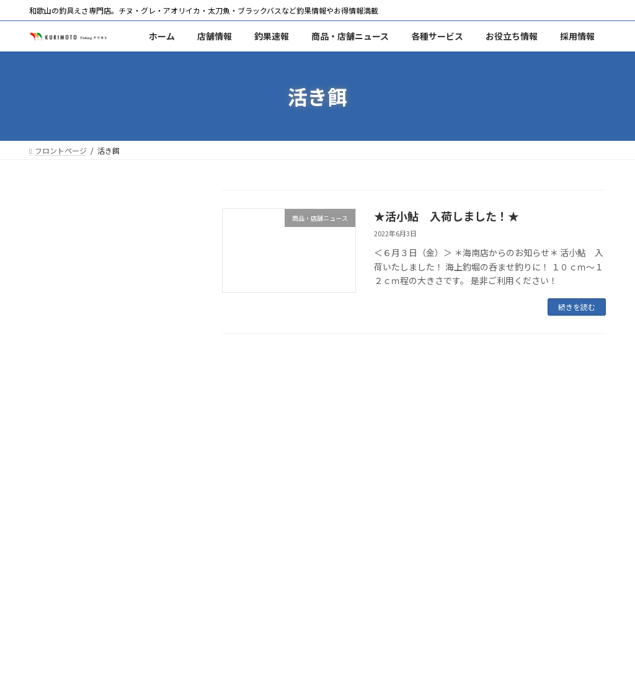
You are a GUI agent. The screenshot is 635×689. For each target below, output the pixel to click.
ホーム (52, 626)
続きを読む (576, 306)
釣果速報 (57, 293)
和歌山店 (57, 224)
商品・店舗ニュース (78, 316)
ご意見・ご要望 (70, 500)
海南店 (53, 247)
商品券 (53, 385)
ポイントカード (70, 362)
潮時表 (53, 546)
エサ (48, 339)
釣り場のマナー (70, 454)
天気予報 (57, 568)
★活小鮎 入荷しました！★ (446, 216)
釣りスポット (66, 408)
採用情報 (57, 477)
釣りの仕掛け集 (70, 431)
